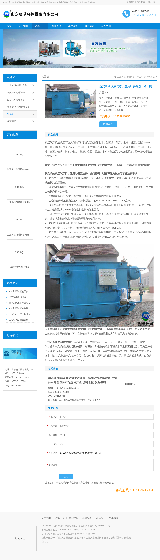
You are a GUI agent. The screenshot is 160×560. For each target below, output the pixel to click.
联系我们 (141, 2)
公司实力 (89, 25)
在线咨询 (108, 124)
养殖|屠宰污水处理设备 (18, 107)
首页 (9, 25)
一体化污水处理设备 (17, 85)
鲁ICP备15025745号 (100, 525)
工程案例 (73, 25)
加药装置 (11, 121)
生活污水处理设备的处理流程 (20, 169)
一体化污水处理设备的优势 (20, 202)
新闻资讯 (56, 25)
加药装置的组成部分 (20, 267)
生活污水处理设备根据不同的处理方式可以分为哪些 (20, 319)
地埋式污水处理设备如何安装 (20, 302)
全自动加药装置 (111, 537)
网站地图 (151, 2)
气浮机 (11, 77)
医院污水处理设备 (16, 92)
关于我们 (130, 2)
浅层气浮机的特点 (17, 297)
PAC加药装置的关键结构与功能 (20, 308)
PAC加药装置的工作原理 (20, 291)
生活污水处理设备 (16, 99)
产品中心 (40, 25)
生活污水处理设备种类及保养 (20, 314)
